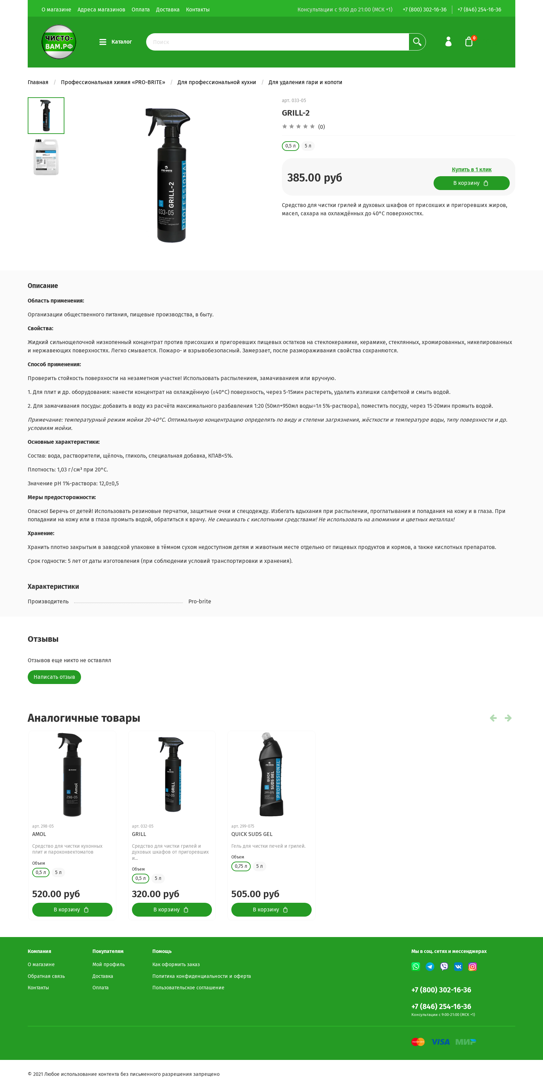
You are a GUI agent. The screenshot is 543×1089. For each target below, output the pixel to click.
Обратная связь (46, 976)
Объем (38, 863)
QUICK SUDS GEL (252, 834)
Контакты (198, 9)
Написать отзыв (54, 677)
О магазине (56, 9)
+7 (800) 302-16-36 (425, 9)
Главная (38, 82)
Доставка (168, 9)
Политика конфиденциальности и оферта (201, 976)
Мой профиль (108, 965)
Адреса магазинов (101, 9)
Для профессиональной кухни (217, 82)
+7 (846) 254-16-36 (479, 9)
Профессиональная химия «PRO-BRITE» (113, 82)
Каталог (115, 41)
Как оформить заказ (176, 965)
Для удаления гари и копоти (305, 82)
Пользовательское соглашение (188, 988)
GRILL (139, 834)
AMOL (39, 834)
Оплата (141, 9)
